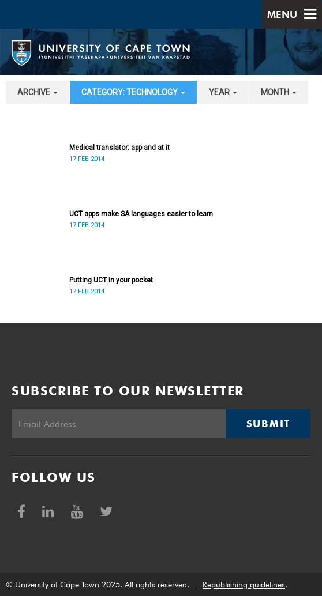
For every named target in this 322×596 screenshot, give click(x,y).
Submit (268, 423)
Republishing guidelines (244, 584)
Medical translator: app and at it (119, 148)
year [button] (223, 92)
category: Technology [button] (133, 92)
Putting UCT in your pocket (111, 280)
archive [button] (37, 92)
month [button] (279, 92)
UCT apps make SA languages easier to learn (141, 214)
